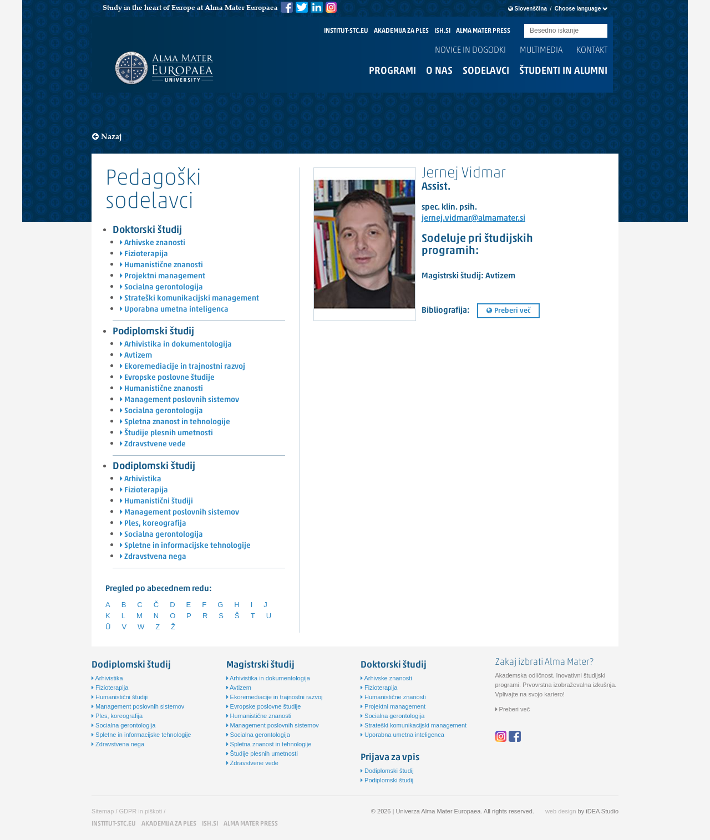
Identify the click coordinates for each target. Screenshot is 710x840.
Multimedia (541, 50)
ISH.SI (442, 31)
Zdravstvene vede (153, 444)
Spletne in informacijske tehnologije (185, 546)
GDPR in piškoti (141, 811)
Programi (392, 71)
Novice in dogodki (470, 50)
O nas (439, 71)
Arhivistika (140, 479)
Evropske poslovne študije (167, 378)
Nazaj (107, 136)
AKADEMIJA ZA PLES (401, 31)
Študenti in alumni (563, 71)
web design (560, 811)
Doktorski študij (147, 230)
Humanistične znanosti (161, 265)
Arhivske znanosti (152, 243)
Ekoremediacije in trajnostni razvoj (182, 367)
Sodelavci (486, 71)
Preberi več (508, 310)
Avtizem (136, 356)
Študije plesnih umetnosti (166, 433)
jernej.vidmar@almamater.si (473, 219)
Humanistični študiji (156, 501)
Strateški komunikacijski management (189, 298)
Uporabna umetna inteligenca (174, 310)
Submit (599, 31)
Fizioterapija (144, 254)
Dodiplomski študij (154, 466)
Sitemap (103, 811)
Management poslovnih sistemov (179, 400)
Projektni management (162, 276)
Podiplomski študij (153, 332)
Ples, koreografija (153, 524)
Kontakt (591, 50)
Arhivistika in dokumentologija (176, 344)
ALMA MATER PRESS (483, 31)
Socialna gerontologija (161, 287)
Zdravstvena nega (153, 557)
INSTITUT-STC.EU (346, 31)
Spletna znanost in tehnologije (175, 422)
